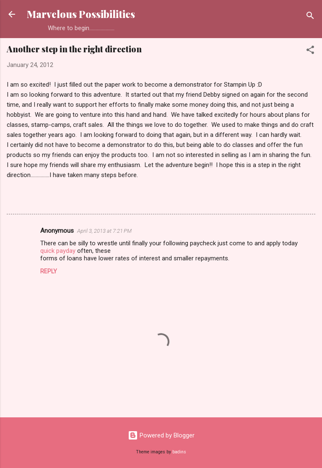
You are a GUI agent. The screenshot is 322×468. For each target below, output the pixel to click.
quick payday (57, 251)
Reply (48, 271)
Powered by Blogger (161, 435)
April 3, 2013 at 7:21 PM (104, 231)
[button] (310, 51)
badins (179, 452)
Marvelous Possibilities (81, 14)
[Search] (310, 17)
